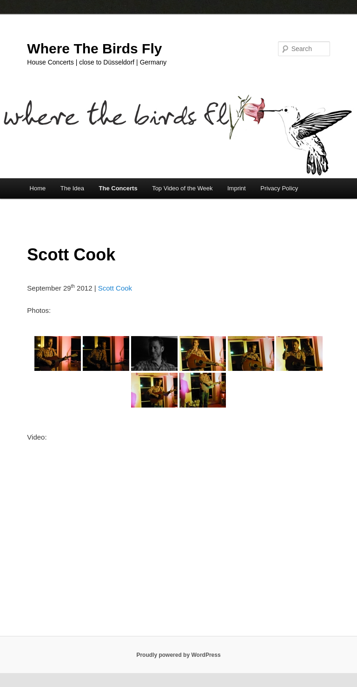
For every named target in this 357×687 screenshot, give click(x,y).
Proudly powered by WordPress (178, 655)
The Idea (72, 188)
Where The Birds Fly (94, 48)
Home (38, 188)
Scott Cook (115, 288)
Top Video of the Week (182, 188)
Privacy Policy (279, 188)
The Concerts (118, 188)
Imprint (236, 188)
